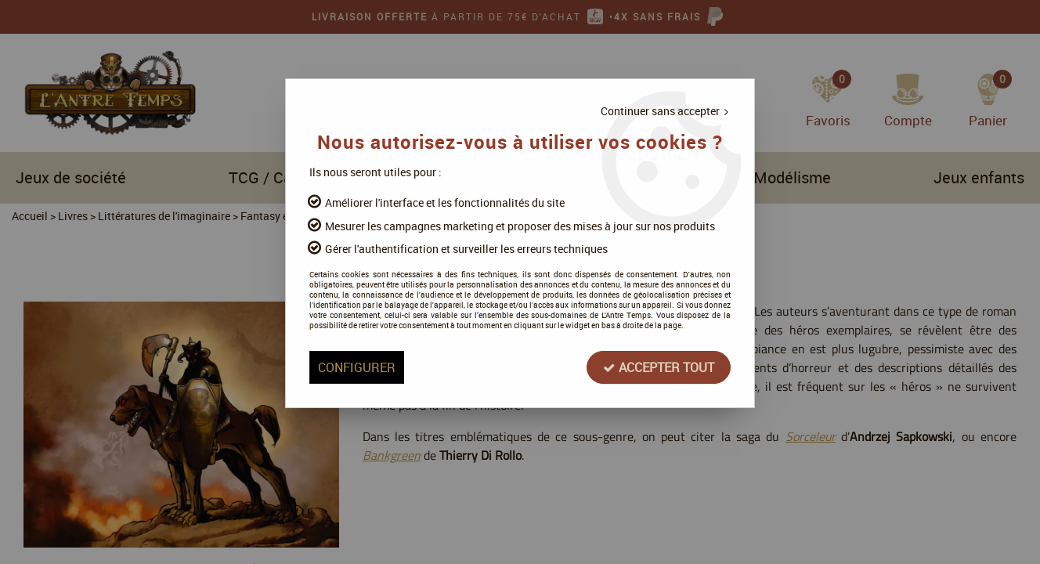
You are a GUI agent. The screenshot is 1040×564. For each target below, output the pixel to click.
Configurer (356, 367)
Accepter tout (658, 367)
